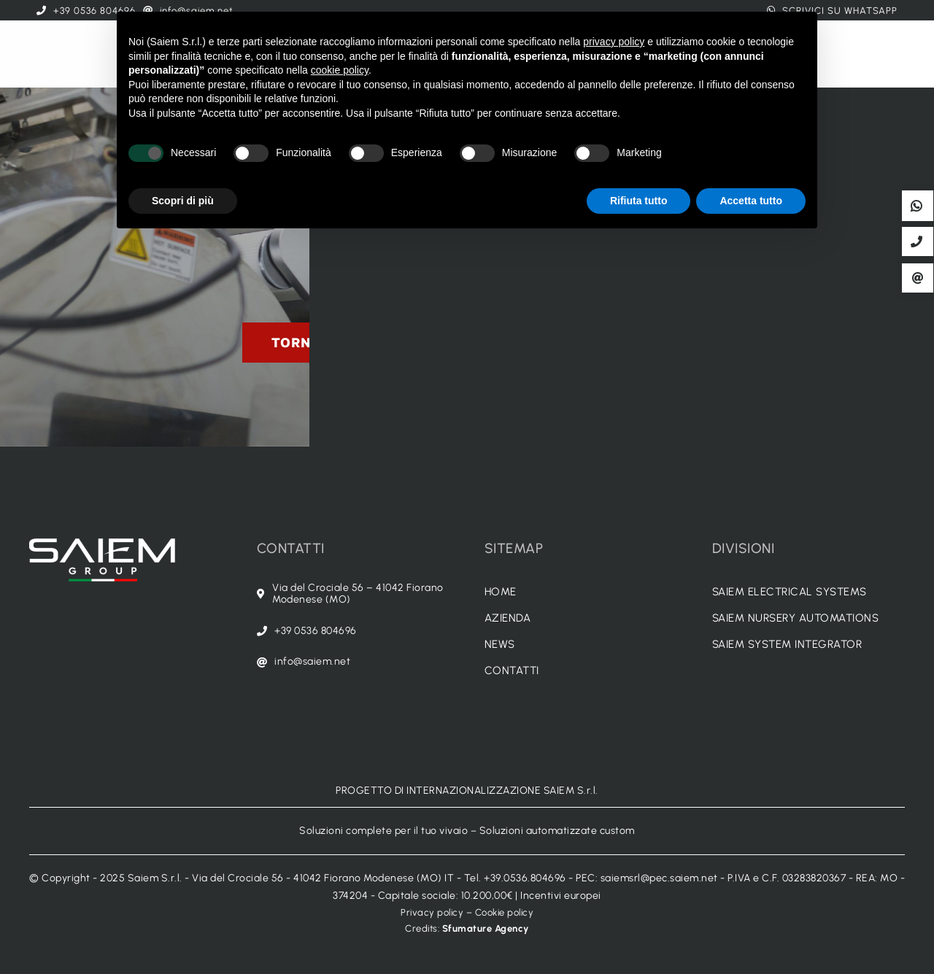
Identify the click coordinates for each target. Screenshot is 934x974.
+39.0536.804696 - (530, 878)
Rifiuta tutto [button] (639, 200)
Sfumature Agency (485, 928)
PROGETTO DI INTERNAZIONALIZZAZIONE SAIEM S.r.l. (467, 790)
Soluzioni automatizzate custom (557, 830)
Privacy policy (432, 912)
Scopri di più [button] (183, 200)
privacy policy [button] (613, 41)
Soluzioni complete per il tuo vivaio (383, 830)
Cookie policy (504, 912)
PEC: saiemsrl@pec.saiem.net (647, 878)
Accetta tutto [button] (750, 200)
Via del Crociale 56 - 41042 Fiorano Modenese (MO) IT (323, 878)
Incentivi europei (560, 895)
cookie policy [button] (339, 70)
